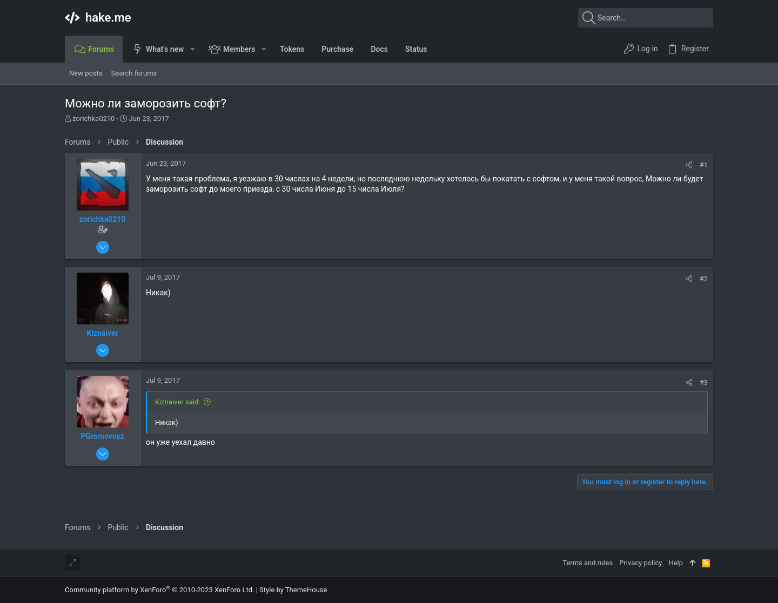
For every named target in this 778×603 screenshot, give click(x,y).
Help (675, 563)
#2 (704, 279)
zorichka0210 (93, 118)
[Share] (689, 165)
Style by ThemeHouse (293, 590)
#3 (704, 382)
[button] (192, 49)
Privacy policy (640, 563)
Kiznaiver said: (177, 402)
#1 (704, 165)
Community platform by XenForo (159, 590)
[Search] (645, 18)
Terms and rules (587, 563)
